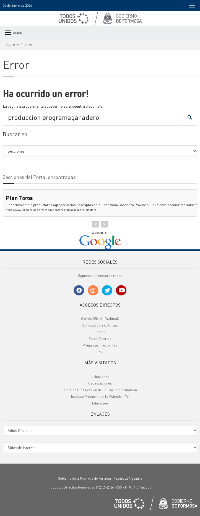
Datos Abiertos (100, 339)
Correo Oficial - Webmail (100, 319)
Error (28, 44)
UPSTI (100, 352)
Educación (100, 403)
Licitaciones (100, 377)
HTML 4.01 (132, 487)
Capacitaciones (100, 383)
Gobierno (12, 44)
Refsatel (100, 332)
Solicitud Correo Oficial (100, 325)
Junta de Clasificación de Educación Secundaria (100, 390)
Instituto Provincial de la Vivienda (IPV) (100, 396)
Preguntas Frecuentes (100, 345)
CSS (119, 487)
